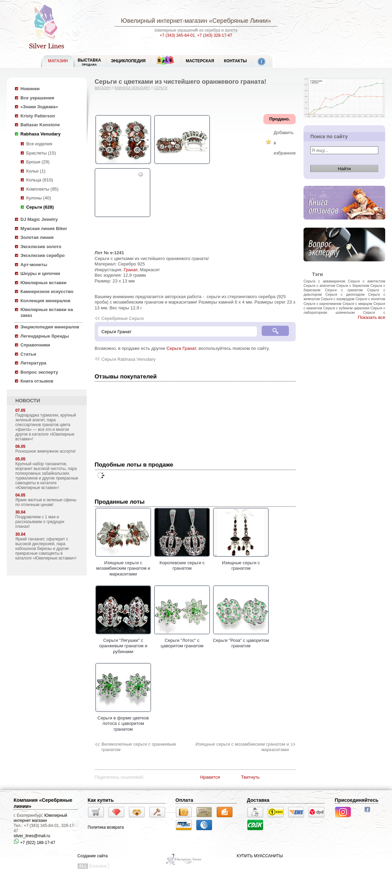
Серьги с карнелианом (322, 304)
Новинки (29, 88)
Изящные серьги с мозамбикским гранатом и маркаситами (123, 565)
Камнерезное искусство (47, 291)
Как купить (101, 800)
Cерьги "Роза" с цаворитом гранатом (241, 640)
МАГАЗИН (58, 61)
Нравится (210, 777)
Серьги (160, 88)
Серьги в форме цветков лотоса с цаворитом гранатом (123, 721)
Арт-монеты (33, 264)
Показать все (371, 317)
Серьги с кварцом (357, 304)
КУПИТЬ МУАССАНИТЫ (260, 856)
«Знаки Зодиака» (39, 106)
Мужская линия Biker (43, 228)
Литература (33, 363)
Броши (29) (37, 161)
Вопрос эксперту (39, 372)
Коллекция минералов (45, 300)
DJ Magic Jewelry (39, 219)
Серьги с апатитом (319, 285)
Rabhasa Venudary (40, 133)
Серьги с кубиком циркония (346, 308)
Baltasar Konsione (40, 124)
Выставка (89, 62)
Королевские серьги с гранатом (182, 562)
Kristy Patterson (37, 115)
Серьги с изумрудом (338, 299)
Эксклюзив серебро (42, 255)
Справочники (35, 344)
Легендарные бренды (44, 336)
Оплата (184, 800)
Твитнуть (250, 777)
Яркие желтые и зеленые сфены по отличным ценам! (45, 502)
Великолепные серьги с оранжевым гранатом (138, 747)
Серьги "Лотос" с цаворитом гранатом (182, 640)
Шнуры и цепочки (40, 273)
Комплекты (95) (42, 189)
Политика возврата (106, 827)
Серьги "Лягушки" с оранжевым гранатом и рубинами (123, 643)
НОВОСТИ (27, 400)
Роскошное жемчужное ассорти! (45, 451)
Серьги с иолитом (370, 299)
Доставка (258, 800)
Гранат (130, 269)
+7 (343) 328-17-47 (214, 35)
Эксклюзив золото (40, 246)
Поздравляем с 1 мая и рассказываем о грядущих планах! (39, 522)
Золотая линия (36, 237)
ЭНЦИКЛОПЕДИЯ (128, 61)
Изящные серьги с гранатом (241, 562)
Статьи (28, 354)
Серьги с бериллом (353, 285)
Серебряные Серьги (122, 318)
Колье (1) (35, 171)
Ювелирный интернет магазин (40, 818)
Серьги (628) (40, 207)
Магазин (103, 88)
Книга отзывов (36, 381)
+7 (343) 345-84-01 (177, 35)
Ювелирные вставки (43, 282)
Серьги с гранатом (344, 290)
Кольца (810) (39, 179)
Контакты (235, 61)
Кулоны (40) (38, 197)
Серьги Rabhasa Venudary (128, 359)
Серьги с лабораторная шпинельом (344, 310)
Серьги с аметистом (366, 281)
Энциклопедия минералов (49, 326)
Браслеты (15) (41, 153)
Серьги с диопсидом (344, 294)
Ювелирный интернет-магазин (164, 20)
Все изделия (39, 143)
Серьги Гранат (181, 348)
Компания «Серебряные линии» (43, 803)
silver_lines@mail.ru (32, 835)
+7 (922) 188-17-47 (34, 842)
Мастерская (200, 61)
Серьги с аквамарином (324, 281)
